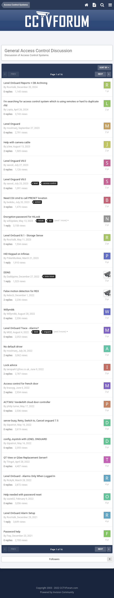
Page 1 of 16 (57, 74)
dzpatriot (11, 424)
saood (10, 165)
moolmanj (12, 128)
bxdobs (10, 202)
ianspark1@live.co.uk (18, 369)
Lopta (10, 109)
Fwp (9, 535)
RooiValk (11, 87)
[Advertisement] (57, 38)
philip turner (13, 406)
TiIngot (10, 461)
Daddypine (12, 276)
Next (100, 74)
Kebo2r (10, 295)
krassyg (11, 387)
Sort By (104, 68)
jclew (9, 146)
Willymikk (12, 313)
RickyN (10, 480)
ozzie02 (11, 498)
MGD (9, 332)
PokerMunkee (14, 258)
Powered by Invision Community (57, 592)
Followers (54, 559)
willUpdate (12, 221)
